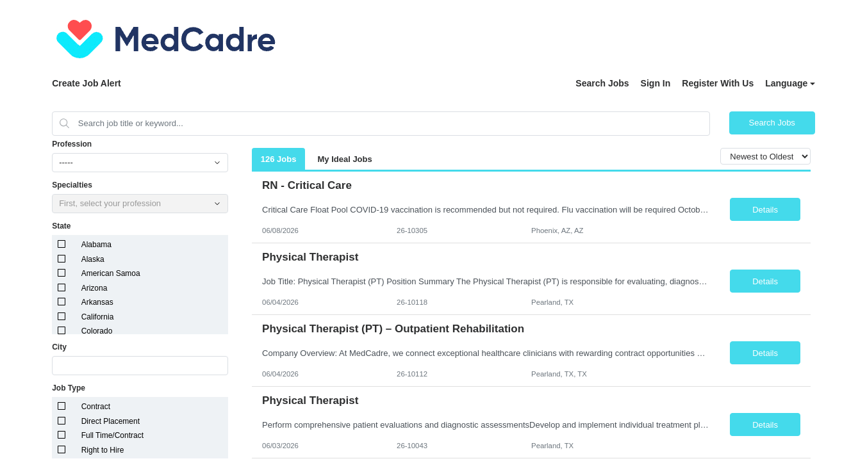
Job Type (68, 388)
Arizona (94, 288)
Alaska (92, 259)
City (59, 347)
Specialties (72, 185)
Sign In (656, 83)
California (97, 316)
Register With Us (718, 83)
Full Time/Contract (112, 435)
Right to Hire (102, 450)
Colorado (97, 331)
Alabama (96, 244)
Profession (72, 144)
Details (765, 209)
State (61, 226)
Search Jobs (602, 83)
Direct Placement (110, 421)
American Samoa (110, 273)
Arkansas (97, 302)
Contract (95, 406)
